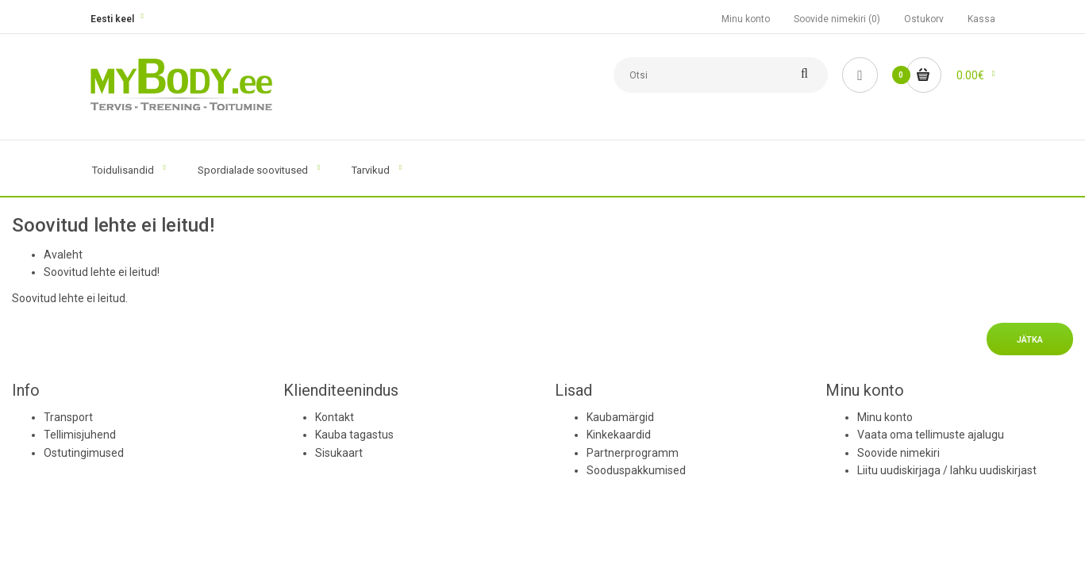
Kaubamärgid (620, 417)
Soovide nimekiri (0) (837, 19)
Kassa (981, 19)
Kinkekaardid (619, 434)
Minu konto (745, 19)
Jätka (1030, 340)
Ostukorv (924, 19)
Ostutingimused (84, 452)
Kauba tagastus (354, 434)
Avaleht (63, 254)
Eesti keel (112, 19)
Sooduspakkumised (636, 470)
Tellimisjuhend (80, 434)
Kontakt (334, 417)
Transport (68, 417)
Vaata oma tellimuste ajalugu (930, 434)
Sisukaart (339, 452)
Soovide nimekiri (898, 452)
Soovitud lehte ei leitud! (102, 272)
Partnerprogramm (633, 452)
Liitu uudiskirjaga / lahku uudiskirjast (947, 470)
